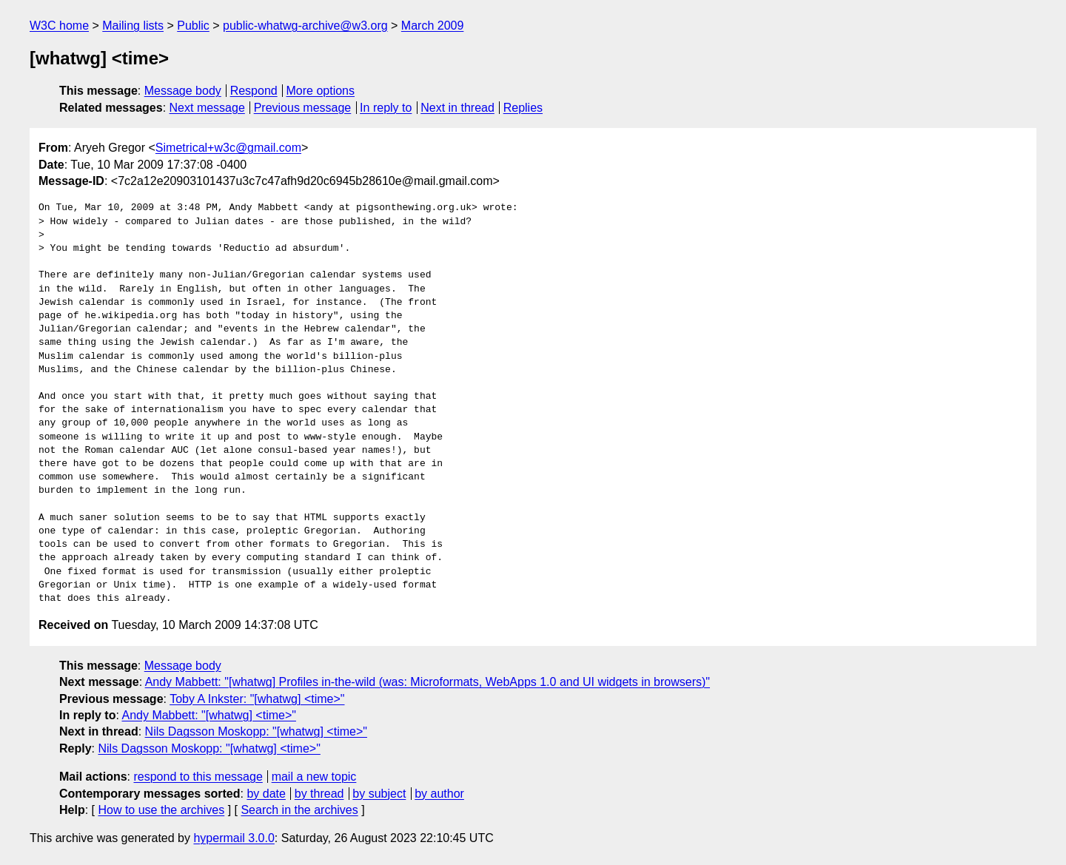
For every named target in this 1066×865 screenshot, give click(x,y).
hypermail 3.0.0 (233, 838)
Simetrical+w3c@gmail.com (228, 147)
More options (320, 90)
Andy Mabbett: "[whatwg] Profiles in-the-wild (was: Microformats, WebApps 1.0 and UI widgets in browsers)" (427, 682)
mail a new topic (314, 776)
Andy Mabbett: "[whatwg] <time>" (208, 715)
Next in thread (457, 107)
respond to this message (197, 776)
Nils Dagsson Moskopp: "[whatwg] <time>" (256, 731)
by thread (319, 793)
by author (439, 793)
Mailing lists (133, 25)
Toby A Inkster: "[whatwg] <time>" (257, 699)
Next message (207, 107)
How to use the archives (161, 810)
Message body (182, 90)
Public (193, 25)
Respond (254, 90)
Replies (523, 107)
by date (266, 793)
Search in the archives (299, 810)
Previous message (303, 107)
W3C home (59, 25)
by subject (379, 793)
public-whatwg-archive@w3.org (305, 25)
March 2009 (432, 25)
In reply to (386, 107)
